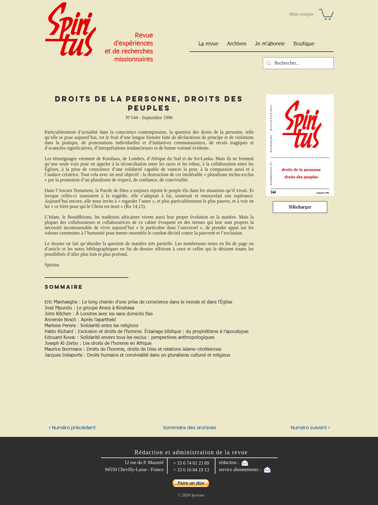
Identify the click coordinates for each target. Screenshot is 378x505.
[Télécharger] (300, 207)
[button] (326, 14)
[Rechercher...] (297, 63)
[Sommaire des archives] (189, 428)
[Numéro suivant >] (299, 428)
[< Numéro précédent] (73, 428)
